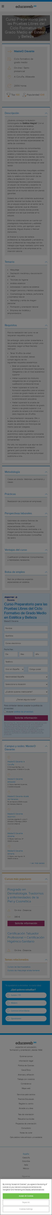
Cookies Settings (26, 1209)
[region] (26, 1197)
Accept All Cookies (26, 1196)
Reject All (26, 1202)
